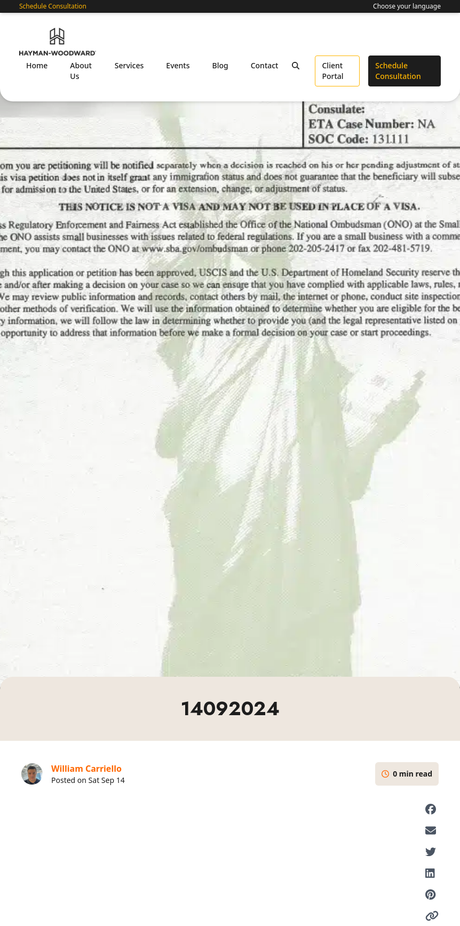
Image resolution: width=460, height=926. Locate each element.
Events (177, 65)
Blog (220, 65)
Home (36, 65)
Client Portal (332, 70)
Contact (265, 65)
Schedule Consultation (52, 6)
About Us (81, 70)
